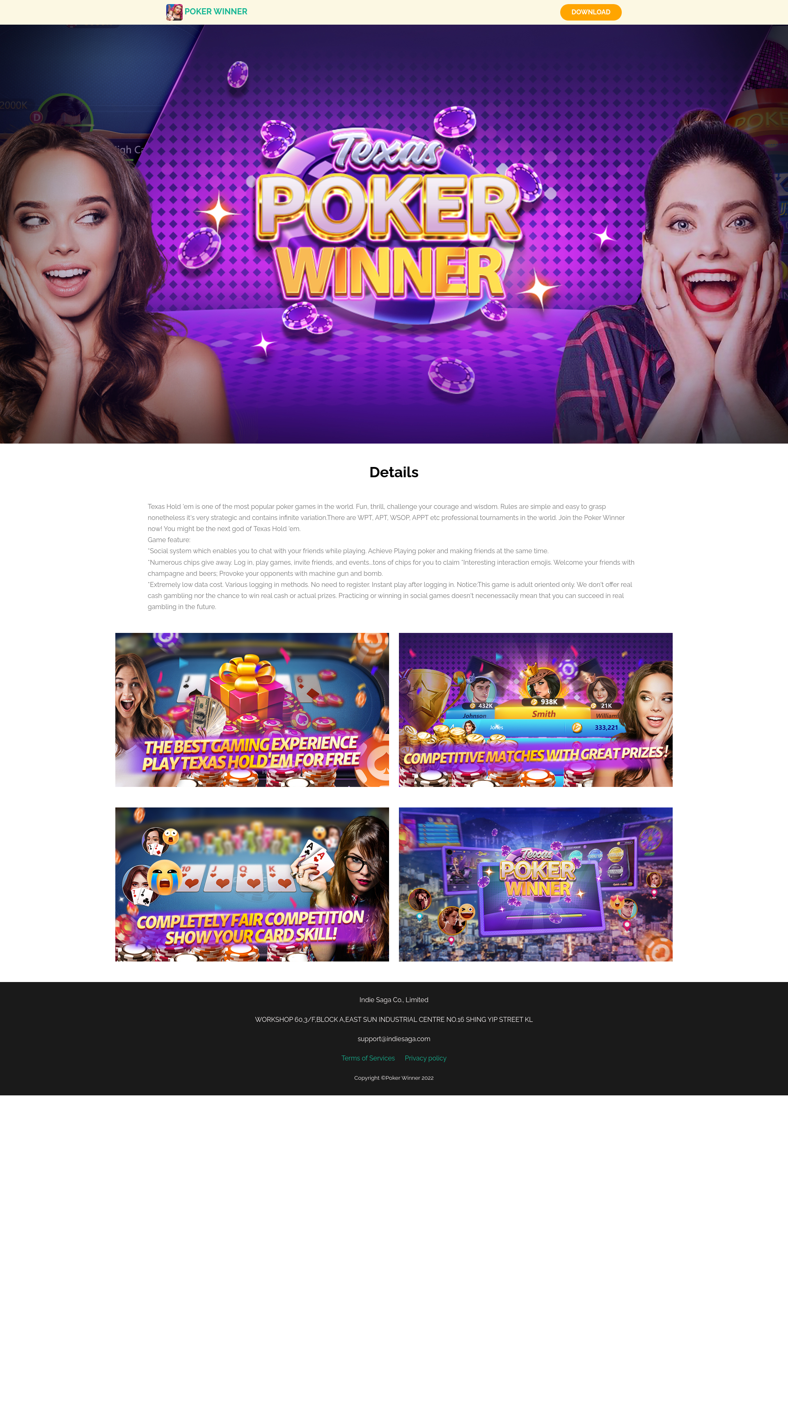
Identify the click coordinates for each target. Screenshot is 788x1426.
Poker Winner (206, 11)
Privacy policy (426, 1058)
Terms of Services (368, 1058)
